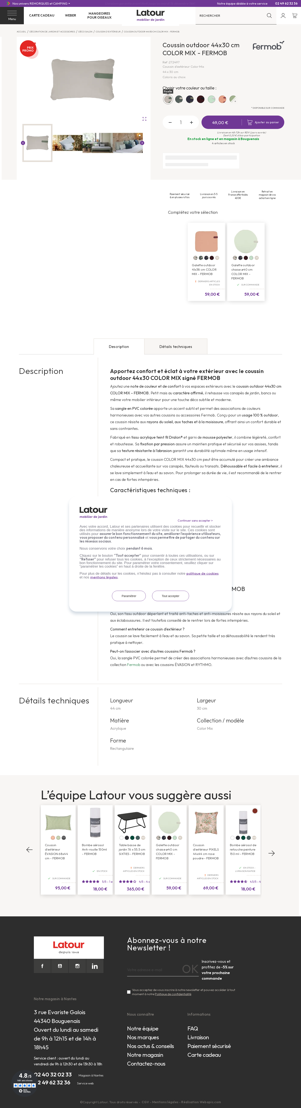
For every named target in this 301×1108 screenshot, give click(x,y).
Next (271, 853)
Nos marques (143, 1037)
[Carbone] (127, 838)
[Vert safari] (201, 258)
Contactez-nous (146, 1063)
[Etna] (64, 838)
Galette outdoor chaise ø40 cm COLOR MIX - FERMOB (243, 271)
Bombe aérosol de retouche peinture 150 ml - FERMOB (243, 849)
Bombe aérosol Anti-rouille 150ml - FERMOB (94, 849)
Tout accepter (170, 596)
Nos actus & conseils (150, 1045)
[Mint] (251, 258)
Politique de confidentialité (173, 994)
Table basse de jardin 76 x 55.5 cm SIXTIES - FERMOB (132, 849)
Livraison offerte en (150, 3)
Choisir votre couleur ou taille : (190, 87)
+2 (217, 257)
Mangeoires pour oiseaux (99, 15)
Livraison (198, 1037)
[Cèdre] (132, 838)
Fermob (134, 664)
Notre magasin (145, 1054)
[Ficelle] (195, 258)
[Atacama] (53, 838)
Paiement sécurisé (209, 1045)
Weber (70, 15)
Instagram (77, 966)
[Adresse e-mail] (163, 970)
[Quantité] (181, 122)
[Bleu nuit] (206, 258)
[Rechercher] (235, 15)
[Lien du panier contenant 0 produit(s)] (295, 15)
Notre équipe (142, 1028)
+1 (257, 257)
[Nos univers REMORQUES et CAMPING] (41, 3)
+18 (254, 837)
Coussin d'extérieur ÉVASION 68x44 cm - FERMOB (56, 851)
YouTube (59, 966)
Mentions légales (165, 1102)
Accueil (21, 31)
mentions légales (104, 577)
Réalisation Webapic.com (201, 1102)
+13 (143, 837)
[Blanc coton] (121, 838)
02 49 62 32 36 (285, 3)
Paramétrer (129, 596)
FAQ (192, 1028)
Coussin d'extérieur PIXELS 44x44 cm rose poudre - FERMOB (206, 851)
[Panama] (58, 838)
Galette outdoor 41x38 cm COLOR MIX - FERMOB (204, 269)
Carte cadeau (41, 15)
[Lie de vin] (212, 258)
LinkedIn (94, 966)
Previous (29, 850)
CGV (146, 1102)
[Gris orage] (138, 838)
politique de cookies (202, 573)
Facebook (42, 966)
